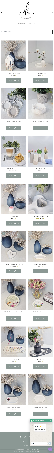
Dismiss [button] (38, 451)
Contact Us (27, 442)
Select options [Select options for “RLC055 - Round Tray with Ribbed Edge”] (14, 318)
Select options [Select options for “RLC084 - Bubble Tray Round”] (14, 128)
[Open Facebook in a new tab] (21, 437)
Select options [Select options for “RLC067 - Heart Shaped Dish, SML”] (40, 223)
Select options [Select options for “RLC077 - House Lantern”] (14, 80)
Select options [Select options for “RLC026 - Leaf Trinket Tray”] (40, 271)
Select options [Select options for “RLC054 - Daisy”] (14, 223)
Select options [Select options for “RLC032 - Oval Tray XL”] (14, 366)
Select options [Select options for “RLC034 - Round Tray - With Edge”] (40, 318)
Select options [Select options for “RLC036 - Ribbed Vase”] (40, 80)
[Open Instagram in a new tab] (25, 437)
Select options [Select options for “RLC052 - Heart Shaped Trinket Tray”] (14, 271)
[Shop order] (45, 32)
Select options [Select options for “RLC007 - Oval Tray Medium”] (14, 414)
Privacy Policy (35, 449)
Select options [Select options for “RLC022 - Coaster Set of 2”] (14, 175)
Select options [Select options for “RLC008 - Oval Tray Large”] (40, 366)
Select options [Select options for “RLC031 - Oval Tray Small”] (40, 414)
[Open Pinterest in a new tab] (29, 437)
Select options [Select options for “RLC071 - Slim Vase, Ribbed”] (40, 175)
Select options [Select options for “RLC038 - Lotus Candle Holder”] (40, 128)
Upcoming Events (27, 445)
